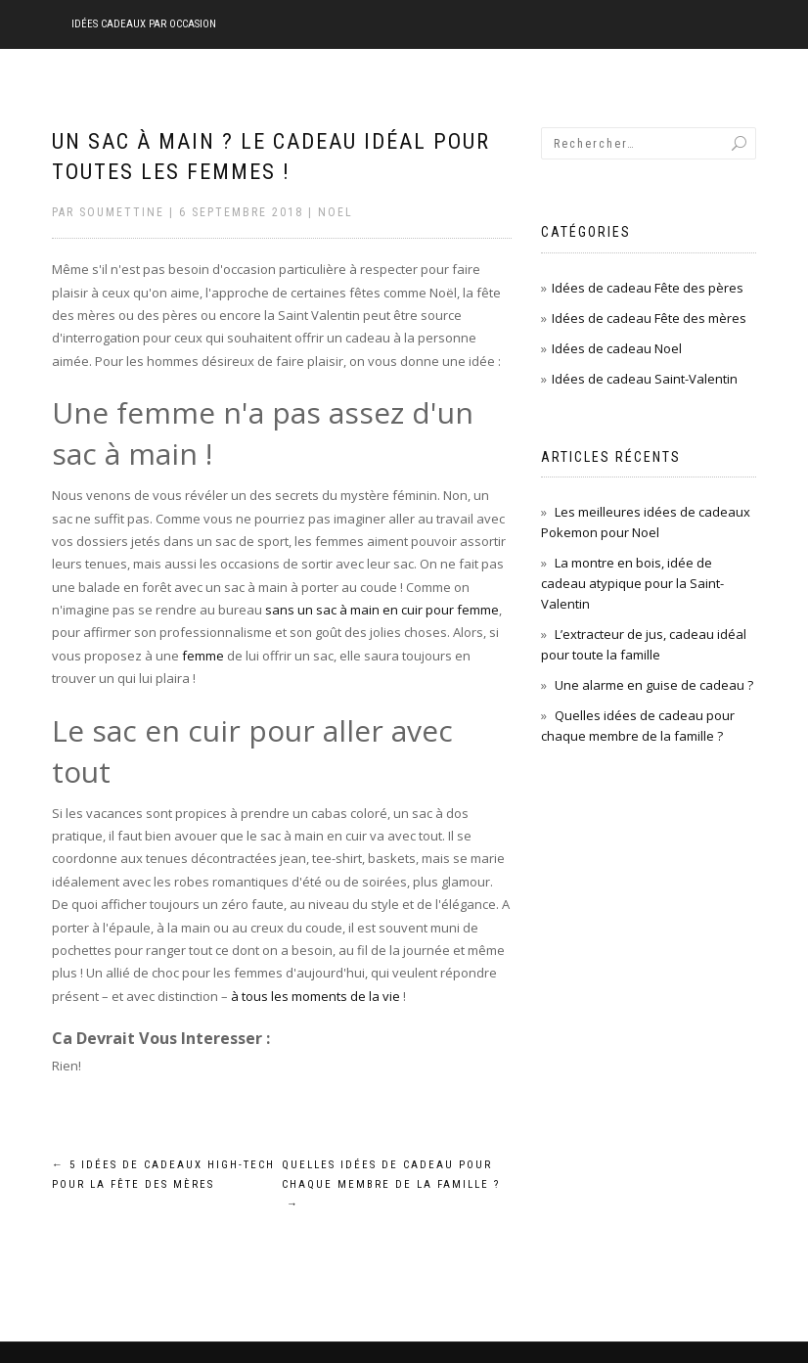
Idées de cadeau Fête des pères (647, 287)
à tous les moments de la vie (315, 996)
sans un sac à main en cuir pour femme (382, 609)
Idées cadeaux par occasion (143, 24)
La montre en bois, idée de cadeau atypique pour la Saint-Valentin (632, 583)
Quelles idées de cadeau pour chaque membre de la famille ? (391, 1184)
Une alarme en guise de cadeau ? (654, 685)
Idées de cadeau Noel (617, 348)
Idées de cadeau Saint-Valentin (645, 378)
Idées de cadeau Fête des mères (649, 318)
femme (203, 655)
